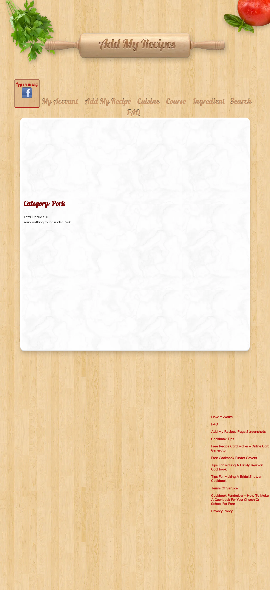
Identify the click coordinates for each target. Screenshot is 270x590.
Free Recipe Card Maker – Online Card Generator (240, 448)
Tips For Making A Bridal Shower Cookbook (236, 478)
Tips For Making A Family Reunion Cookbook (237, 467)
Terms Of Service (224, 488)
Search (240, 101)
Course (176, 101)
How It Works (222, 417)
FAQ (133, 112)
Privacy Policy (222, 511)
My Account (60, 101)
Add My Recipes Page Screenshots (238, 431)
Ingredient (209, 101)
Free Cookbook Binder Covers (234, 458)
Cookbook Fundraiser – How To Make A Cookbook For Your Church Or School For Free (240, 499)
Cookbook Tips (222, 439)
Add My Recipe (108, 101)
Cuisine (148, 101)
